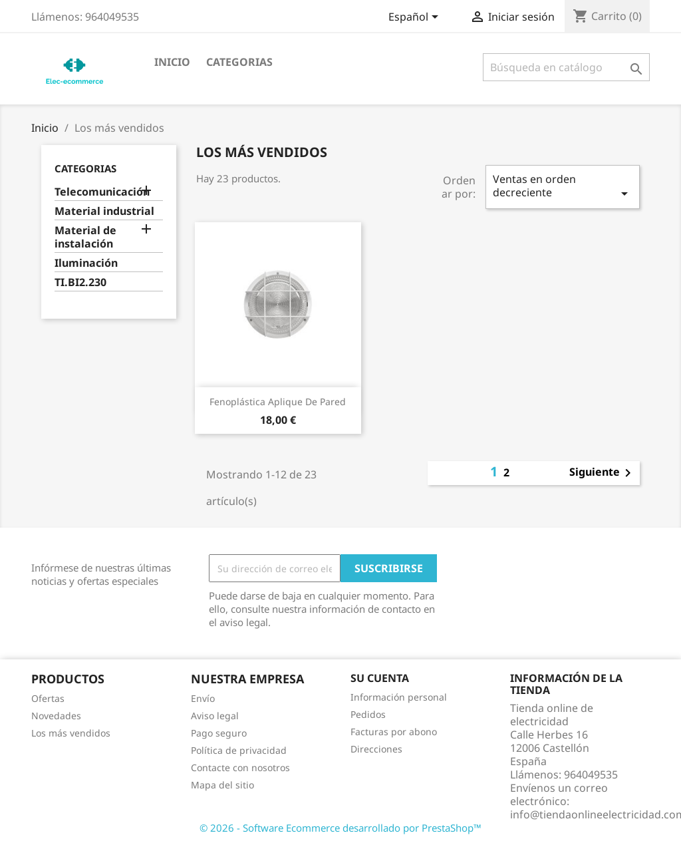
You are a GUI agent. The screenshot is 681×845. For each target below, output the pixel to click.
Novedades (56, 715)
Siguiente (602, 473)
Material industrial (104, 211)
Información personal (398, 697)
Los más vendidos (70, 733)
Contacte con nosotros (240, 767)
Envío (203, 698)
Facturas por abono (393, 731)
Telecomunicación (102, 192)
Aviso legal (215, 715)
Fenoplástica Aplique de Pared (277, 401)
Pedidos (368, 714)
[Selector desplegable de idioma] (415, 18)
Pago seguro (219, 733)
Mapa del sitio (222, 784)
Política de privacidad (239, 750)
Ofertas (48, 698)
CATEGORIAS (239, 62)
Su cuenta (379, 678)
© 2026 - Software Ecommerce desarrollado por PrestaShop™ (340, 827)
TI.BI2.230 (80, 282)
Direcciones (376, 749)
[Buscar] (566, 67)
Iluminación (86, 263)
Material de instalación (85, 237)
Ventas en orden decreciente (562, 187)
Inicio (172, 62)
